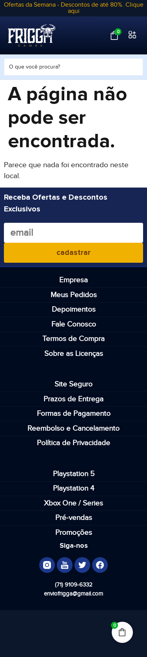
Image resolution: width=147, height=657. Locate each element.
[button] (132, 35)
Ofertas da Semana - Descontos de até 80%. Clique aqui (73, 8)
